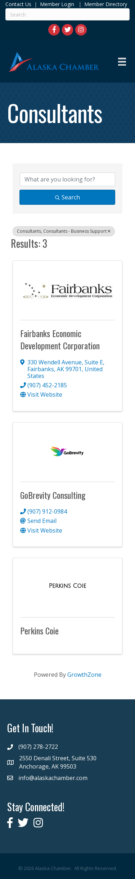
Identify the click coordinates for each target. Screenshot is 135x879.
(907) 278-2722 (38, 747)
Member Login (57, 4)
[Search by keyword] (67, 179)
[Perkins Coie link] (67, 586)
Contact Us (18, 4)
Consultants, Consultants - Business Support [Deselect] (64, 231)
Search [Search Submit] (67, 197)
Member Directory (105, 4)
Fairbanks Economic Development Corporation (60, 339)
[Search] (67, 14)
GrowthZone (84, 675)
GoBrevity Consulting (52, 494)
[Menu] (122, 61)
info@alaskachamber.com (52, 778)
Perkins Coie (39, 630)
